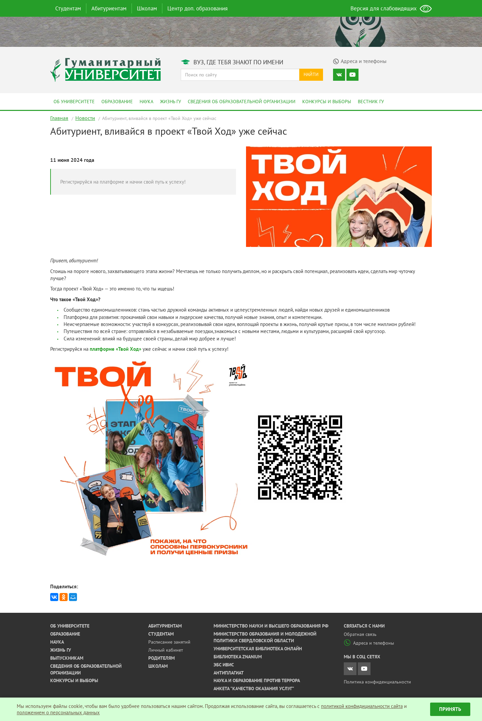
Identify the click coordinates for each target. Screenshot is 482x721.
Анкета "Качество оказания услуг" (254, 688)
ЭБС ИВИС (224, 665)
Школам (147, 8)
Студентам (68, 8)
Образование (117, 102)
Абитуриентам (109, 8)
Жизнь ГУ (170, 102)
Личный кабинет (165, 650)
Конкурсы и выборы (326, 102)
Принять (450, 709)
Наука (146, 102)
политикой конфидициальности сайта (362, 706)
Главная (59, 118)
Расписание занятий (169, 642)
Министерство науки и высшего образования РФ (271, 626)
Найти (311, 74)
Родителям (161, 658)
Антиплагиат (229, 673)
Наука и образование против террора (257, 680)
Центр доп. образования (197, 8)
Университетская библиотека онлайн (258, 649)
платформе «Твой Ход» (115, 349)
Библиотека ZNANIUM (238, 657)
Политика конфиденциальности (377, 682)
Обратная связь (360, 634)
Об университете (74, 102)
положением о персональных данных (58, 712)
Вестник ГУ (371, 102)
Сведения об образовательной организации (242, 102)
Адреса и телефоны (369, 643)
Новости (85, 118)
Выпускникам (66, 658)
